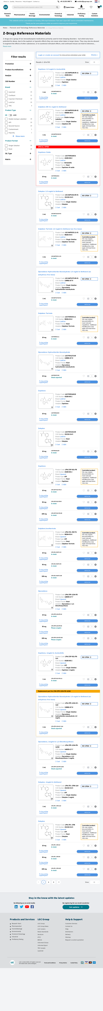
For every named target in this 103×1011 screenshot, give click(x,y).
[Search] (55, 7)
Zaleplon (43, 438)
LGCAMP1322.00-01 (71, 197)
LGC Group (41, 966)
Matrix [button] (18, 159)
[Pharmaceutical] (10, 969)
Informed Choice (43, 985)
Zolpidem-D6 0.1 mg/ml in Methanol (59, 107)
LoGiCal (62, 77)
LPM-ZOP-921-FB (71, 480)
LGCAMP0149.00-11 (71, 73)
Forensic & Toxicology (18, 977)
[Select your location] (97, 1)
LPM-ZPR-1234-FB (71, 620)
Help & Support (27, 1)
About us (6, 1)
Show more (20, 136)
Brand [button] (18, 87)
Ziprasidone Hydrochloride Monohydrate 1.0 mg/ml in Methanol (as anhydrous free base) (64, 280)
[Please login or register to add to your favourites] (84, 92)
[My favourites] (91, 7)
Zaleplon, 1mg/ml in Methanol (55, 821)
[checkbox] (6, 92)
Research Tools (16, 966)
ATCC (39, 980)
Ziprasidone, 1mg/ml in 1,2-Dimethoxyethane (64, 778)
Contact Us (68, 969)
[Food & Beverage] (10, 972)
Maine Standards (43, 975)
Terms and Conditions (49, 1006)
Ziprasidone (45, 616)
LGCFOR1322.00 (70, 442)
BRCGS (40, 983)
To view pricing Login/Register (44, 98)
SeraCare (40, 977)
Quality (12, 1)
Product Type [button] (18, 110)
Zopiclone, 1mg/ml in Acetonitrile (57, 685)
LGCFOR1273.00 (70, 364)
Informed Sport (43, 988)
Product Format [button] (18, 141)
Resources (18, 1)
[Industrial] (10, 980)
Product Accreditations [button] (18, 69)
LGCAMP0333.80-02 (71, 111)
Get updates (74, 950)
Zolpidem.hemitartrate (51, 546)
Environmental (16, 974)
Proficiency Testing (17, 982)
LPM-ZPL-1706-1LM (71, 825)
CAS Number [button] (18, 81)
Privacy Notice (63, 1006)
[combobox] (34, 7)
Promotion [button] (18, 64)
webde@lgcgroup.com (84, 1)
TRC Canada (41, 991)
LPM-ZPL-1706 (70, 865)
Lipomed (63, 485)
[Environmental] (10, 975)
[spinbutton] (92, 92)
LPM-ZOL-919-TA (71, 550)
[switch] (10, 115)
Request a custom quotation (74, 983)
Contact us (36, 1)
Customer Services (71, 966)
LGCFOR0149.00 (70, 404)
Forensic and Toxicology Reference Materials (27, 28)
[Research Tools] (10, 967)
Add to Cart (87, 98)
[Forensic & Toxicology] (10, 977)
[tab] (18, 63)
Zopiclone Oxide (47, 153)
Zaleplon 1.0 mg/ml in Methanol (56, 193)
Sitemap (68, 980)
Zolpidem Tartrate (49, 320)
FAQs (66, 972)
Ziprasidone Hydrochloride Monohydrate (62, 360)
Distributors (69, 975)
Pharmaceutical (17, 969)
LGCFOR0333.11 (70, 325)
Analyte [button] (18, 75)
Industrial (15, 979)
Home (5, 28)
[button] (95, 92)
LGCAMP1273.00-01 (71, 285)
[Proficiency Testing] (10, 982)
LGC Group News (43, 969)
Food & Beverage (17, 972)
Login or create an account (48, 55)
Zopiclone (44, 399)
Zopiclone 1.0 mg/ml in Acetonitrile (58, 68)
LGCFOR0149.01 (70, 157)
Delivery (68, 977)
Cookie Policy (75, 1006)
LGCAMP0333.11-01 (71, 239)
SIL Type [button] (18, 153)
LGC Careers (41, 972)
